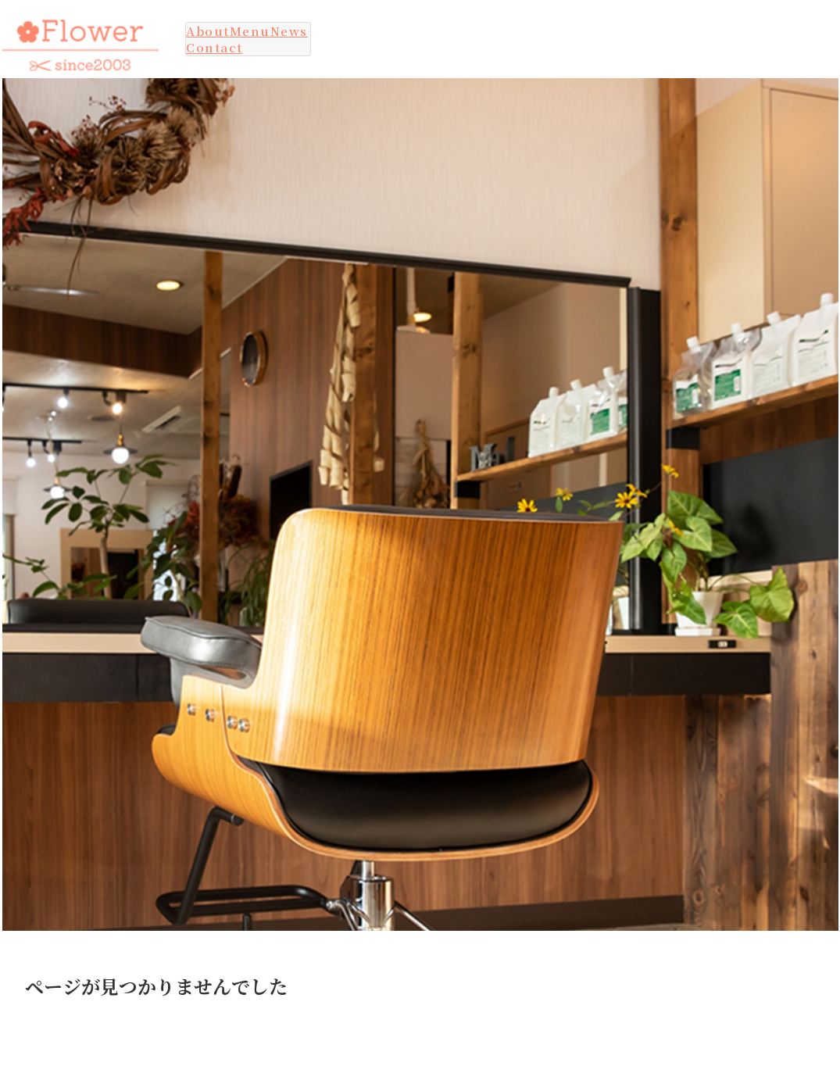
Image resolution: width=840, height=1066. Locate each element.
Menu (250, 31)
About (208, 31)
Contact (214, 47)
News (289, 31)
